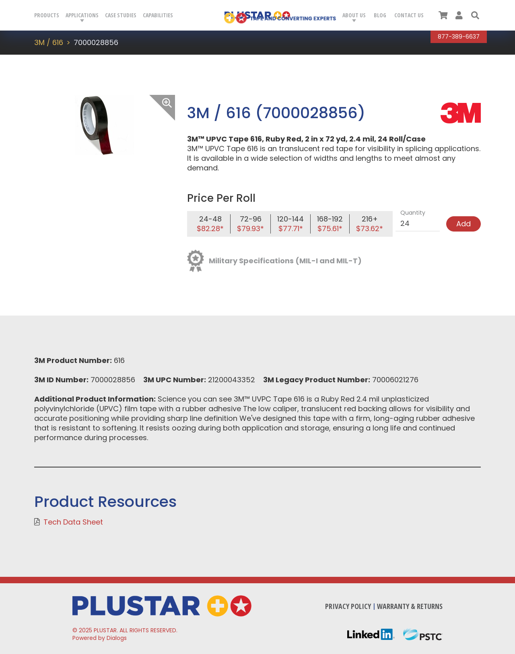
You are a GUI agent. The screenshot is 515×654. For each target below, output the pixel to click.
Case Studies (120, 15)
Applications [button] (82, 15)
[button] (475, 15)
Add (463, 224)
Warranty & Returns (410, 606)
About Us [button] (354, 15)
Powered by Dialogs (99, 638)
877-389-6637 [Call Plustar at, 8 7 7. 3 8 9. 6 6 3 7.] (459, 37)
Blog (380, 15)
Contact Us (409, 15)
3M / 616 (48, 42)
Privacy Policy (348, 606)
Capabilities (158, 15)
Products (46, 15)
